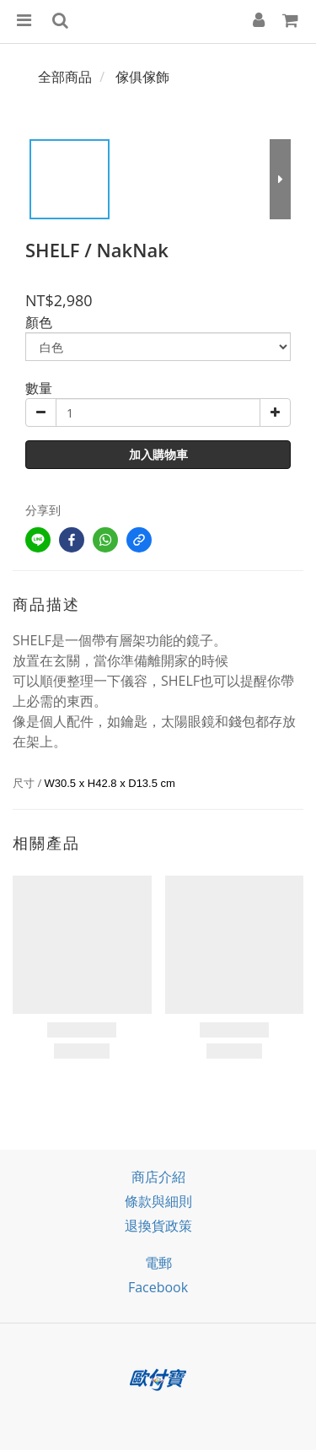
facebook (158, 1287)
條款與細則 (158, 1201)
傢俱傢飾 (142, 76)
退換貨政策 (158, 1225)
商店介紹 (158, 1176)
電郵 (158, 1262)
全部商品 (65, 76)
